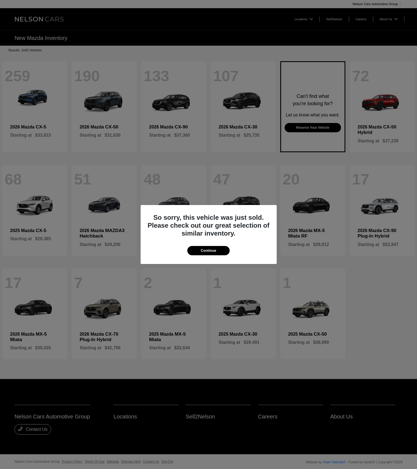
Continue (208, 250)
